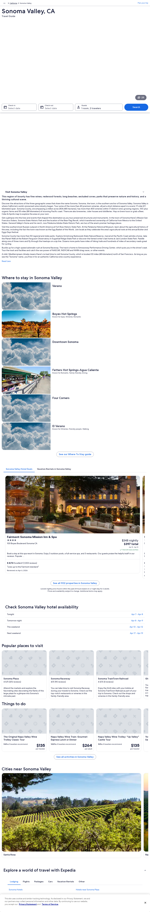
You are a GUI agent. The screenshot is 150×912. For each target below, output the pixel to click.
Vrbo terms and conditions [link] (88, 868)
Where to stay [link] (11, 103)
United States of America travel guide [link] (56, 849)
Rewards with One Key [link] (50, 886)
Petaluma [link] (8, 762)
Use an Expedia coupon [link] (124, 870)
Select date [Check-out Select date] (50, 71)
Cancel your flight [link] (121, 861)
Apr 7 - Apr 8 (137, 392)
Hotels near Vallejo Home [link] (87, 720)
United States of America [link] (26, 3)
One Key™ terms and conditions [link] (90, 863)
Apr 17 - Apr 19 (136, 411)
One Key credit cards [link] (49, 891)
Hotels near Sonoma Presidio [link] (89, 737)
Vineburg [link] (117, 762)
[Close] (145, 903)
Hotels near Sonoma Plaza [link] (87, 715)
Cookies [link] (81, 854)
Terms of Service (50, 904)
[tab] (55, 291)
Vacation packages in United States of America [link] (56, 866)
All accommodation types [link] (51, 882)
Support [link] (118, 849)
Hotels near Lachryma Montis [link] (22, 726)
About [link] (7, 849)
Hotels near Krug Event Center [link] (90, 731)
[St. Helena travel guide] (56, 670)
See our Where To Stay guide (93, 277)
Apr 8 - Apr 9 (137, 398)
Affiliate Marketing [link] (12, 882)
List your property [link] (12, 858)
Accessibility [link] (83, 872)
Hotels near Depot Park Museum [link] (23, 737)
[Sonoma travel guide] (130, 642)
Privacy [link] (80, 849)
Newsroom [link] (9, 868)
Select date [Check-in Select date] (12, 71)
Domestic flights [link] (47, 872)
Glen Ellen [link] (45, 762)
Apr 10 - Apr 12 (136, 404)
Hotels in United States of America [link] (55, 854)
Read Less (42, 158)
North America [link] (7, 3)
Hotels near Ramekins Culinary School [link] (26, 720)
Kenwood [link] (81, 762)
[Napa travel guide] (93, 642)
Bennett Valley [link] (11, 767)
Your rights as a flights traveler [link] (126, 879)
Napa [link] (42, 756)
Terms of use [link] (83, 858)
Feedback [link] (9, 886)
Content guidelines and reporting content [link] (91, 883)
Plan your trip (143, 3)
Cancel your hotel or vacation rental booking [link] (129, 855)
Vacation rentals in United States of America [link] (55, 859)
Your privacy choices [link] (86, 877)
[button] (75, 695)
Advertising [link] (9, 877)
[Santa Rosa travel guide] (56, 642)
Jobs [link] (6, 854)
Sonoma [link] (80, 756)
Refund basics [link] (120, 865)
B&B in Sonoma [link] (16, 731)
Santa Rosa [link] (9, 756)
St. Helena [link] (117, 756)
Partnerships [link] (10, 863)
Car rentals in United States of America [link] (56, 877)
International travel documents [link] (127, 875)
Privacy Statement (28, 904)
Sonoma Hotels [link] (16, 715)
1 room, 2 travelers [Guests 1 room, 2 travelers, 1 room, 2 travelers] (91, 71)
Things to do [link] (11, 107)
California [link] (42, 3)
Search (138, 70)
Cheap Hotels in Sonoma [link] (87, 726)
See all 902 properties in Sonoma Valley (93, 364)
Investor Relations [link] (12, 872)
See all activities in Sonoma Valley (93, 619)
